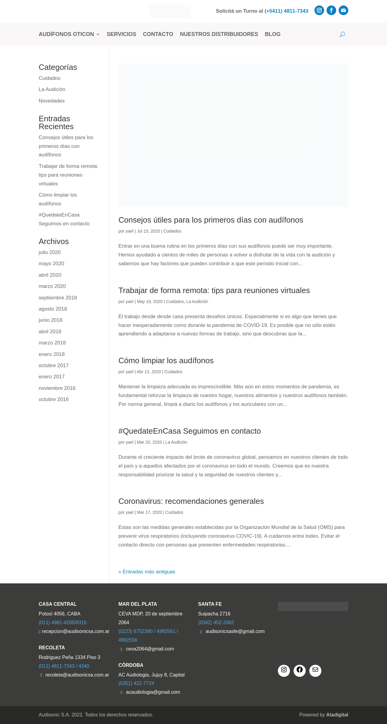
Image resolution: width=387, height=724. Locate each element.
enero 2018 (52, 354)
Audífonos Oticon (66, 34)
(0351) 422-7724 (136, 683)
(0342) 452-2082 (216, 622)
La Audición (197, 301)
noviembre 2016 (57, 388)
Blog (273, 34)
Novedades (52, 101)
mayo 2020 (51, 263)
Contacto (158, 34)
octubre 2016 (54, 399)
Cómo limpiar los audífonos (166, 360)
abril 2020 (50, 275)
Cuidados (172, 231)
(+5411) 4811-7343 (286, 11)
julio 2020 (50, 252)
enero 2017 (52, 377)
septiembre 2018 (58, 298)
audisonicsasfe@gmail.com (235, 631)
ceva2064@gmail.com (150, 648)
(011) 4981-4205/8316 (62, 622)
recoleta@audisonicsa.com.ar (77, 674)
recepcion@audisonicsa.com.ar (75, 631)
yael (130, 231)
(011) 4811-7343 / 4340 (64, 666)
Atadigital (337, 714)
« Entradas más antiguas (147, 572)
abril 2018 (50, 331)
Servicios (121, 34)
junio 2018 (50, 320)
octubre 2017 (54, 365)
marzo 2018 (52, 343)
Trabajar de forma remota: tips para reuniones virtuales (214, 290)
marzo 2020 (52, 286)
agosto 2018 (53, 309)
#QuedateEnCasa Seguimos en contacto (190, 430)
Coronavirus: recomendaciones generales (191, 501)
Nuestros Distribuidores (219, 34)
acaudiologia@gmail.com (153, 692)
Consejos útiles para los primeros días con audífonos (211, 219)
